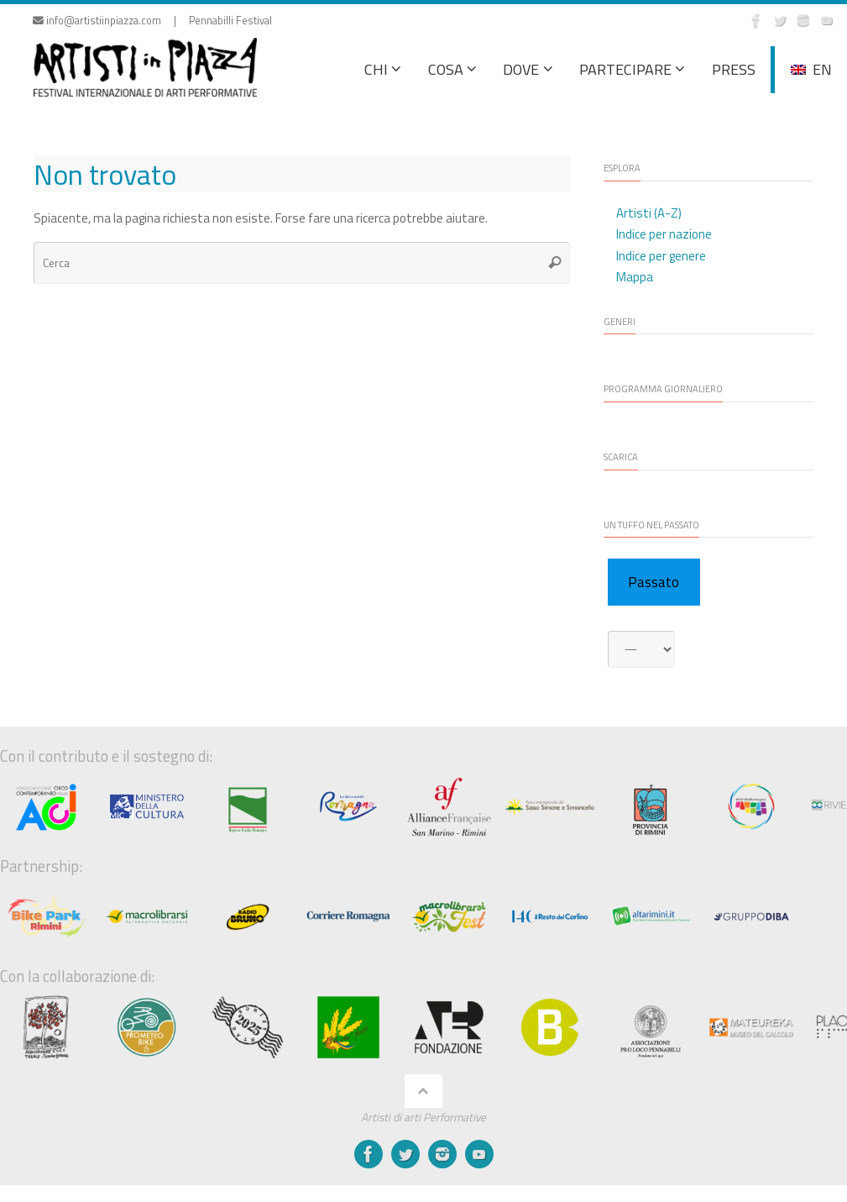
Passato (653, 582)
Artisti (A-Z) (649, 213)
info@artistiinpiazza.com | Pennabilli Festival (152, 21)
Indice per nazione (664, 234)
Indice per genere (661, 255)
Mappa (634, 276)
